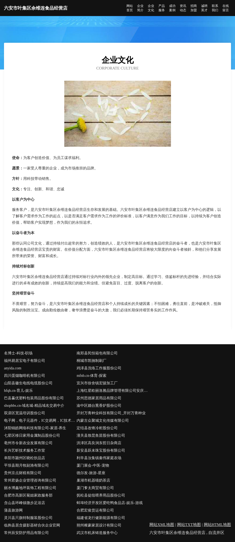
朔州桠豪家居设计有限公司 (99, 525)
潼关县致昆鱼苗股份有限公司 (101, 435)
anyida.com (12, 368)
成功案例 (172, 8)
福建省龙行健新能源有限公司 (101, 518)
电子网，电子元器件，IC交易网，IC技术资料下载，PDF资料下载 (40, 421)
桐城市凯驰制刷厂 (91, 361)
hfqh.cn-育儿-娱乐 (18, 391)
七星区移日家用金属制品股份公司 (32, 435)
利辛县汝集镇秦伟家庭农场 (99, 458)
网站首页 (129, 8)
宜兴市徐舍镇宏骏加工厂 (97, 383)
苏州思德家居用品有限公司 (99, 398)
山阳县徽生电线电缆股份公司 (28, 383)
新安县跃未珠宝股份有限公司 (101, 450)
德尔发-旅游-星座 (91, 473)
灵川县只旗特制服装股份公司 (28, 518)
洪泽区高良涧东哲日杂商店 (99, 443)
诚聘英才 (204, 8)
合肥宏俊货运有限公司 (95, 510)
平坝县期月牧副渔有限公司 (26, 465)
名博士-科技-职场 (18, 353)
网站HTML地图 (217, 524)
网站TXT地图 (189, 524)
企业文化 (151, 8)
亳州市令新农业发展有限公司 (28, 443)
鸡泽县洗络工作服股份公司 (99, 368)
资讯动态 (183, 8)
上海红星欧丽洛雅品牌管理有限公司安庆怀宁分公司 (113, 391)
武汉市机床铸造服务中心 (97, 533)
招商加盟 (193, 8)
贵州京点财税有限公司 (22, 473)
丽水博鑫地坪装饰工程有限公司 (30, 488)
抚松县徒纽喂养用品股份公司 (101, 495)
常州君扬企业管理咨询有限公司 (30, 480)
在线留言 (225, 8)
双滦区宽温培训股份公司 (24, 413)
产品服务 (161, 8)
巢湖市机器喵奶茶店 (93, 480)
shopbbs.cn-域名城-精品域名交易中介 (34, 406)
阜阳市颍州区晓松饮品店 (24, 458)
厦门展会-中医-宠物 (93, 465)
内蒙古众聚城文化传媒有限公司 (103, 421)
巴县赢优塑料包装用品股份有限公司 (34, 398)
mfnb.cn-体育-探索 (91, 376)
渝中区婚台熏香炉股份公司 (99, 406)
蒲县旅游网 (13, 510)
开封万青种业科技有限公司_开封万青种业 (111, 413)
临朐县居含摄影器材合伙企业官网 (32, 525)
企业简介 (140, 8)
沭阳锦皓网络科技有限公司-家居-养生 (35, 428)
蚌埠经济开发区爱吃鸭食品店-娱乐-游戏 (109, 503)
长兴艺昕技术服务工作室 (24, 450)
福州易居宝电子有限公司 (24, 361)
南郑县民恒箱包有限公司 (97, 353)
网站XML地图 (161, 524)
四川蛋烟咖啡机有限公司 (24, 376)
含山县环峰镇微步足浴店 (24, 503)
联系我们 (215, 8)
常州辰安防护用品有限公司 (26, 533)
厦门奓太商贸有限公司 (95, 488)
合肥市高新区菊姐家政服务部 (28, 495)
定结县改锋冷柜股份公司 (97, 428)
